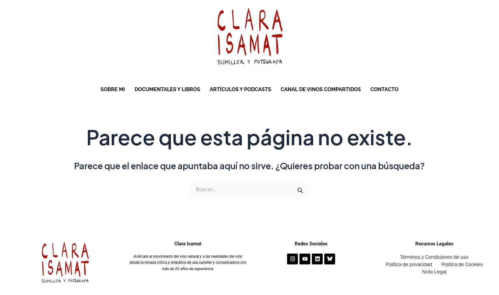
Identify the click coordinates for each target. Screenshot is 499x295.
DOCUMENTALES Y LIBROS (167, 89)
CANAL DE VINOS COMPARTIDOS (321, 89)
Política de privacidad (409, 264)
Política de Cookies (462, 264)
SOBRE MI (113, 89)
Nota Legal (434, 272)
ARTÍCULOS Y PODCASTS (240, 89)
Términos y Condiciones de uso (434, 257)
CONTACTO (384, 89)
